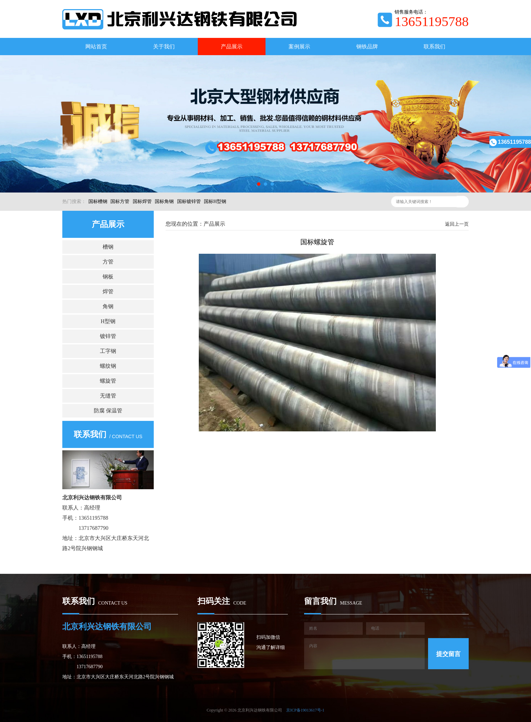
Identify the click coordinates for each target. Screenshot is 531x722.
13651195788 (510, 142)
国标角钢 (164, 201)
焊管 (108, 291)
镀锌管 (108, 336)
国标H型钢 (215, 201)
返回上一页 (457, 224)
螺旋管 (108, 381)
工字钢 (108, 351)
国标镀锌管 (189, 201)
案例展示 (299, 46)
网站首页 (96, 46)
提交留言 (448, 654)
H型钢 (108, 321)
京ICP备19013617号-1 (305, 710)
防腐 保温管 (108, 410)
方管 (108, 262)
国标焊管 (142, 201)
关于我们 (164, 46)
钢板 (108, 276)
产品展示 (231, 46)
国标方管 (119, 201)
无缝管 (108, 396)
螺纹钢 (108, 366)
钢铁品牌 (367, 46)
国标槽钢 (97, 201)
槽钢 (108, 247)
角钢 (108, 306)
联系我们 (434, 46)
